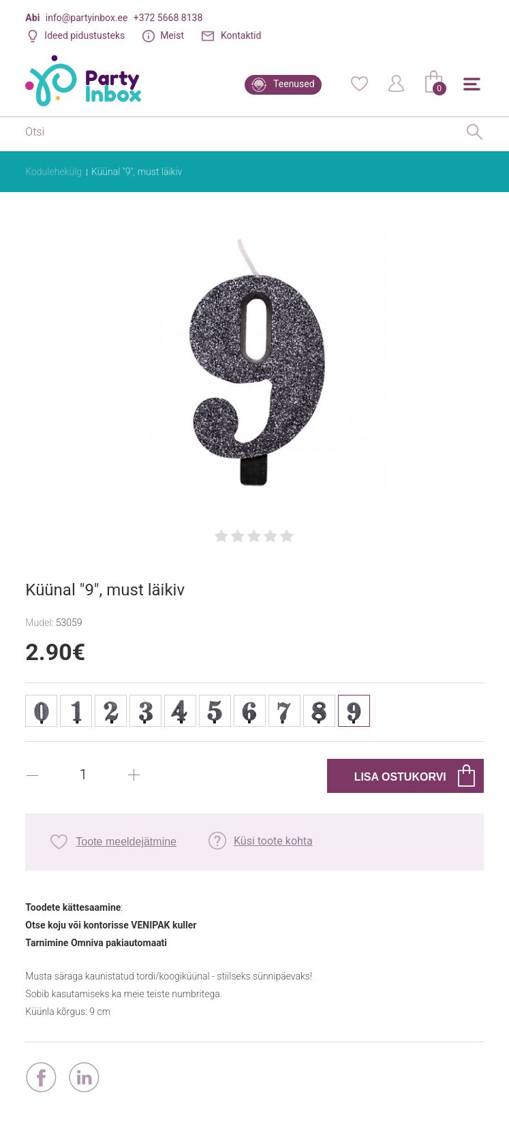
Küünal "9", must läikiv (136, 171)
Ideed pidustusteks (84, 35)
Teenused (294, 83)
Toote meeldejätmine (126, 841)
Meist (172, 35)
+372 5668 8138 (168, 17)
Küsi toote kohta (273, 840)
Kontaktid (241, 35)
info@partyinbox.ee (87, 17)
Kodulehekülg (53, 171)
